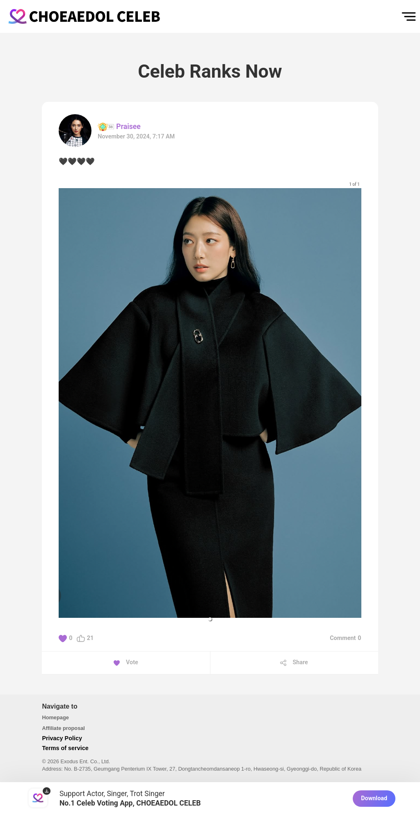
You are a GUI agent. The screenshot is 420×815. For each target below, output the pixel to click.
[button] (210, 619)
